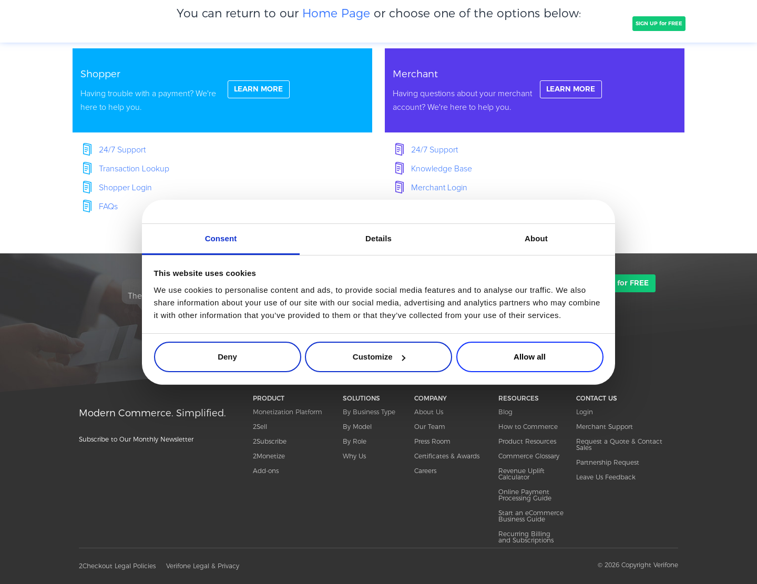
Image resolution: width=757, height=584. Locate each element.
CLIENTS (264, 23)
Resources (545, 23)
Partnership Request (607, 462)
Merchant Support (604, 427)
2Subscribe (270, 441)
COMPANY (307, 23)
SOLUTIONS (219, 23)
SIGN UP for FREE (659, 23)
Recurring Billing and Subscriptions (526, 537)
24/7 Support (122, 150)
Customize (379, 356)
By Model (357, 427)
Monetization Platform (287, 412)
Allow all (530, 356)
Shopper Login (125, 187)
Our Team (429, 427)
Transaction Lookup (134, 169)
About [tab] (536, 238)
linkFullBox (222, 90)
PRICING (351, 23)
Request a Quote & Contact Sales (619, 444)
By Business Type (369, 412)
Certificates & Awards (446, 456)
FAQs (108, 206)
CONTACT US (596, 398)
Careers (425, 471)
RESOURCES (518, 398)
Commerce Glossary (528, 456)
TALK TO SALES (603, 23)
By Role (354, 441)
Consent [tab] (221, 238)
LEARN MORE (259, 90)
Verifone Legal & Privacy (202, 566)
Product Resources (527, 441)
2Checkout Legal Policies (117, 566)
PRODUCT (172, 23)
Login (584, 412)
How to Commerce (528, 427)
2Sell (260, 427)
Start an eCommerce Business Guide (531, 516)
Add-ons (266, 471)
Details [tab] (378, 238)
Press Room (432, 441)
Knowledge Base (441, 169)
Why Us (354, 456)
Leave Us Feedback (606, 477)
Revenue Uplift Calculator (521, 474)
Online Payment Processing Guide (524, 495)
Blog (505, 412)
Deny (227, 356)
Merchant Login (439, 187)
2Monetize (269, 456)
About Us (428, 412)
